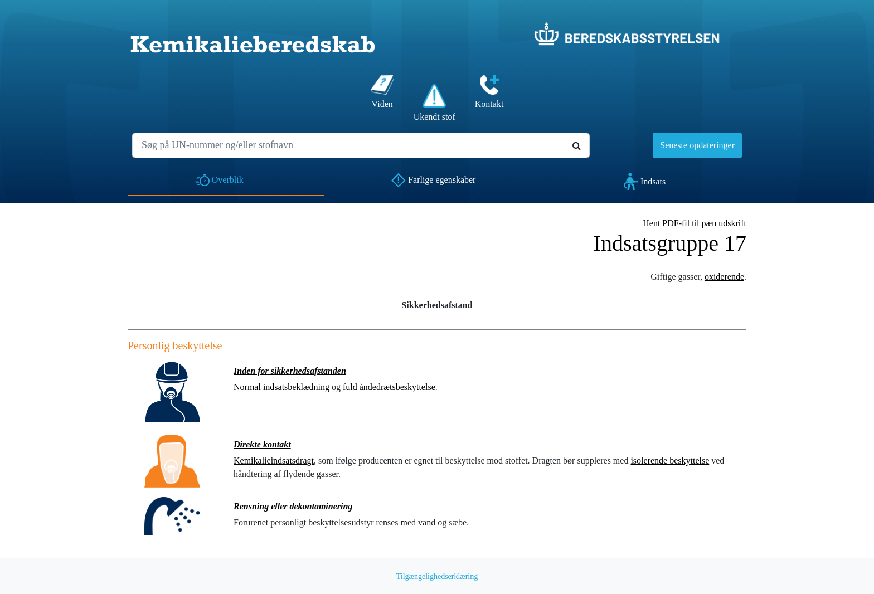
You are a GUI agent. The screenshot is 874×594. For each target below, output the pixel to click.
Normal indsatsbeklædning (281, 387)
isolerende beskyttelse (669, 460)
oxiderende (724, 276)
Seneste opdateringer (697, 145)
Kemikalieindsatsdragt (274, 460)
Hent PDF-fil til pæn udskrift (694, 223)
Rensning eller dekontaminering (293, 506)
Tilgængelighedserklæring (437, 576)
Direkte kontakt (262, 444)
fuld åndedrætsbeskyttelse (389, 387)
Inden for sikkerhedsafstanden (290, 371)
